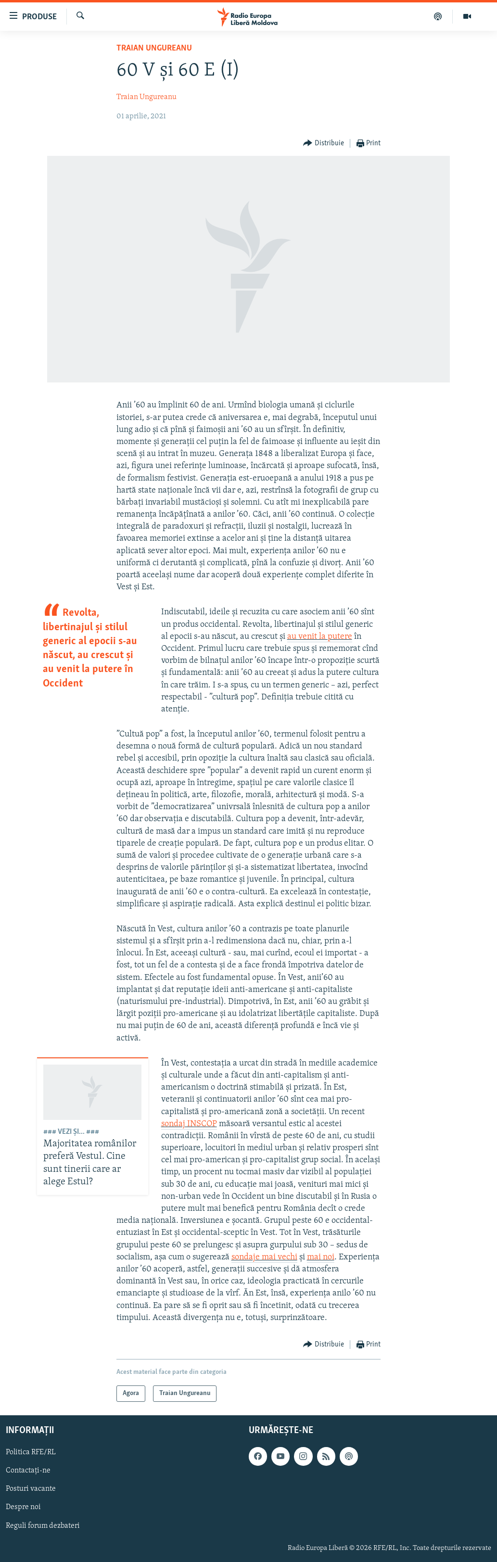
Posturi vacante (31, 1489)
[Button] (323, 143)
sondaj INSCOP (189, 1124)
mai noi (320, 1257)
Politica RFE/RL (31, 1452)
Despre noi (23, 1507)
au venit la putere (319, 636)
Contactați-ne (28, 1470)
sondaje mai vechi (264, 1257)
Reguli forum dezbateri (43, 1526)
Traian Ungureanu (154, 48)
